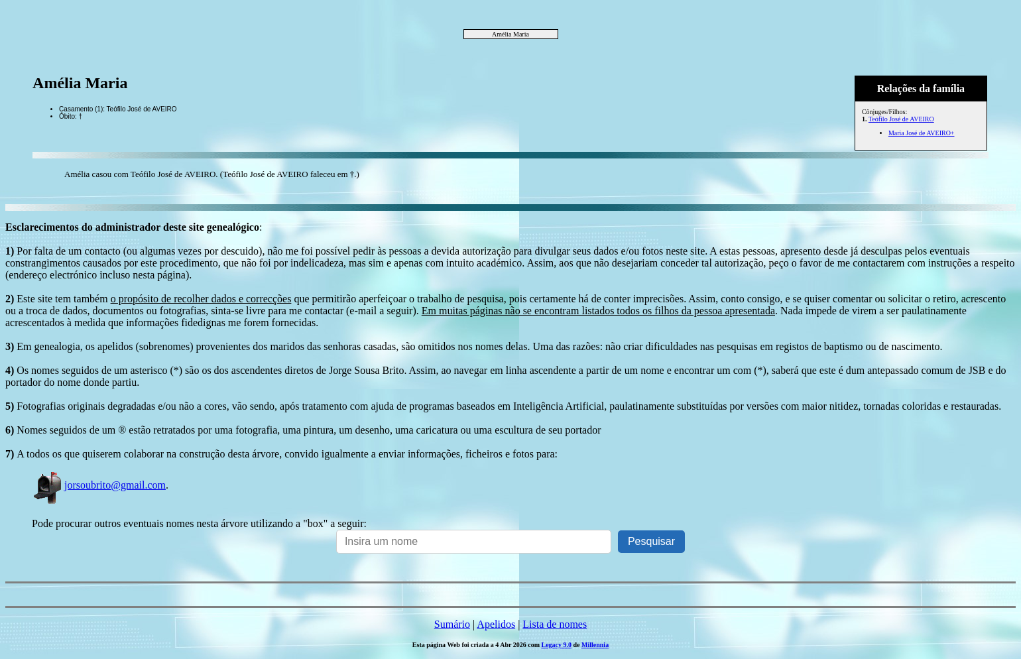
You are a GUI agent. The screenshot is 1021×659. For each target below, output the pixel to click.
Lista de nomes (554, 624)
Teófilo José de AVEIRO (901, 119)
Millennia (595, 644)
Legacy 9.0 (556, 644)
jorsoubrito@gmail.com (99, 485)
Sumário (452, 624)
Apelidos (496, 624)
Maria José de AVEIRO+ (921, 133)
